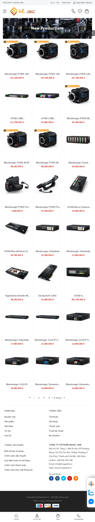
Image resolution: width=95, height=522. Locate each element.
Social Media (55, 474)
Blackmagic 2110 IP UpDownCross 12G (16, 385)
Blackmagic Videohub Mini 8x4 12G (47, 252)
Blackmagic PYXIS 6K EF (17, 162)
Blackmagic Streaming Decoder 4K (47, 385)
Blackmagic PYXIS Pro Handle (47, 208)
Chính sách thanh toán (15, 465)
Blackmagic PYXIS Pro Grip (17, 208)
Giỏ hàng (53, 421)
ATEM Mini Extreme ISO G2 (16, 252)
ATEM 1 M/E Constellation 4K (47, 119)
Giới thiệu (8, 426)
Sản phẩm (9, 421)
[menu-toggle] (4, 11)
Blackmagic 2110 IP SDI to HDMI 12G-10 (47, 341)
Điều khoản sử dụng (13, 451)
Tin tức (7, 431)
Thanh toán (66, 3)
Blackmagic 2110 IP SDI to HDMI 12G (78, 341)
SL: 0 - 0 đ (55, 3)
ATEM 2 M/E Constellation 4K (16, 119)
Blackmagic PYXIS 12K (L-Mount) (78, 75)
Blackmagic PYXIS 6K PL (78, 119)
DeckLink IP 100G (47, 295)
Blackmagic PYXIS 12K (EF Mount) (47, 75)
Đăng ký (89, 3)
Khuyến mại (9, 416)
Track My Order (56, 431)
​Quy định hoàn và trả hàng (17, 460)
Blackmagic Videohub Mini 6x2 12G (78, 252)
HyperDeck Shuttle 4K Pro (16, 297)
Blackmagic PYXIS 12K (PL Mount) (17, 75)
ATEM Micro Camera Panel (78, 208)
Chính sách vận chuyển (15, 455)
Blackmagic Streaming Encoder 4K (78, 385)
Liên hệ (7, 435)
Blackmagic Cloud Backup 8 (78, 164)
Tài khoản (53, 416)
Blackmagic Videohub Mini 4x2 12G (16, 341)
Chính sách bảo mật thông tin (18, 470)
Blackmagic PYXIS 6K (47, 162)
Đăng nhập (78, 3)
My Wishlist (54, 435)
